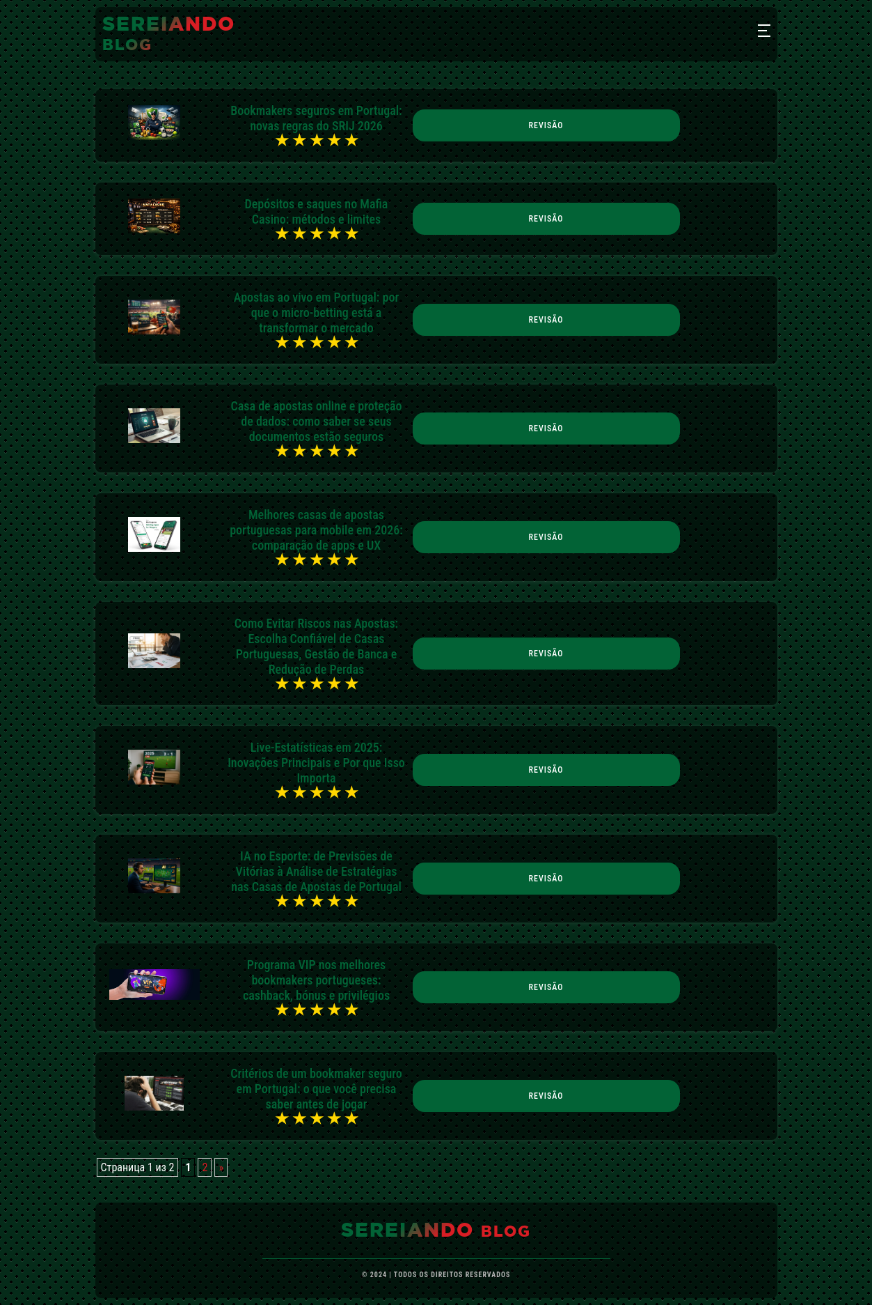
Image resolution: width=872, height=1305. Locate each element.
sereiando (168, 33)
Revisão (546, 125)
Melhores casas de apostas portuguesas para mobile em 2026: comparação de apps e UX (316, 530)
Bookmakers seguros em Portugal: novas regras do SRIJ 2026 (316, 118)
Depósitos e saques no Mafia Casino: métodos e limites (316, 211)
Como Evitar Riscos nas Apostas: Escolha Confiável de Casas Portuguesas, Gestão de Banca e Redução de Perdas (316, 646)
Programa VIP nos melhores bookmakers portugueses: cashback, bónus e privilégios (316, 980)
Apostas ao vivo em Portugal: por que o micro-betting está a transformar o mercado (316, 312)
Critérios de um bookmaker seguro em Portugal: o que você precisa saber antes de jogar (316, 1088)
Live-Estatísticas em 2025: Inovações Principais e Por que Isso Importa (316, 762)
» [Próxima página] (221, 1167)
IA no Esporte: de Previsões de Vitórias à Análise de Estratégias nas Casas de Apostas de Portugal (316, 871)
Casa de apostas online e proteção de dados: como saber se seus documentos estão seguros (316, 421)
